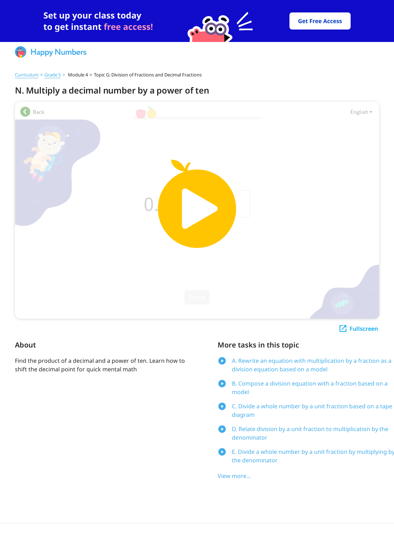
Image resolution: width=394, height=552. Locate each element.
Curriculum (26, 74)
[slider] (197, 21)
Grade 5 (52, 74)
